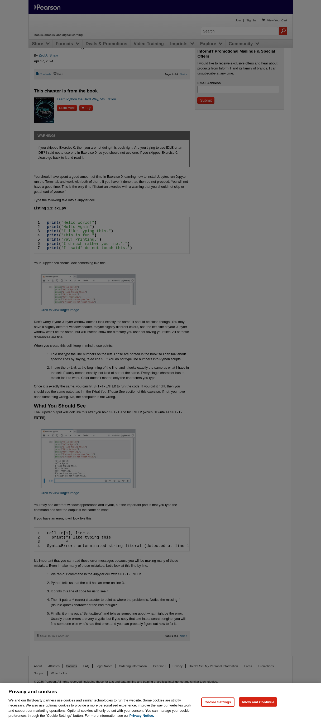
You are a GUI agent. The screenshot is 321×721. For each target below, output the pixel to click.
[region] (160, 702)
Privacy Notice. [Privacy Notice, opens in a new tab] (142, 716)
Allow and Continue (258, 702)
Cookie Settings (218, 702)
